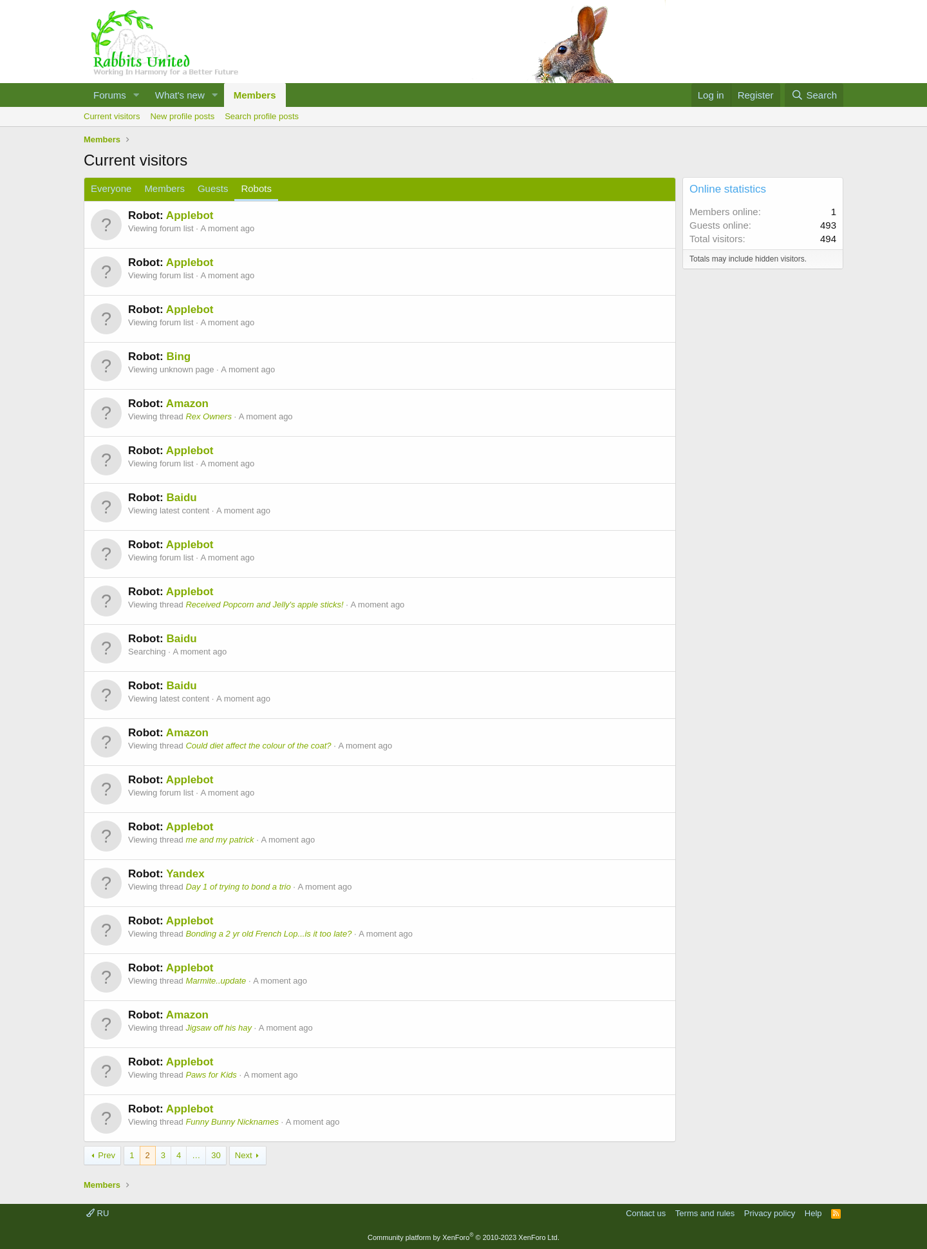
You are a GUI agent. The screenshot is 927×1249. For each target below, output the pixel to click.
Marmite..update (215, 981)
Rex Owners (208, 416)
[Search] (814, 95)
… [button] (196, 1155)
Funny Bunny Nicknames (232, 1122)
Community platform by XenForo (463, 1237)
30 (215, 1155)
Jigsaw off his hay (218, 1028)
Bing (178, 356)
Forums (109, 95)
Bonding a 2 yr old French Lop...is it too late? (268, 934)
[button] (136, 95)
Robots (256, 188)
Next (243, 1155)
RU (97, 1213)
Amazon (187, 403)
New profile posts (182, 116)
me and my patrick (219, 839)
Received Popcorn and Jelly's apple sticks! (264, 604)
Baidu (181, 497)
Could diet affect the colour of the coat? (258, 745)
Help (813, 1213)
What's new (180, 95)
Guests (213, 188)
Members (255, 95)
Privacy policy (769, 1213)
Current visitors (112, 116)
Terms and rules (705, 1213)
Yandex (185, 874)
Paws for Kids (210, 1075)
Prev (106, 1155)
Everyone (111, 188)
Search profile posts (262, 116)
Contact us (646, 1213)
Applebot (190, 215)
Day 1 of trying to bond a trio (237, 886)
